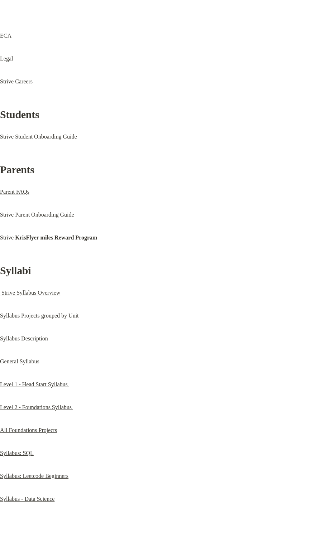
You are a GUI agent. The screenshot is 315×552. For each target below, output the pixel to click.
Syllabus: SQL (17, 453)
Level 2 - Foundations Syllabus (36, 407)
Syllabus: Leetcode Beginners (34, 476)
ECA (5, 36)
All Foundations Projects (28, 430)
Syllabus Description (24, 338)
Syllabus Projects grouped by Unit (39, 316)
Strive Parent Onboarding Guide (37, 215)
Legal (6, 58)
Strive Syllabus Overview (30, 293)
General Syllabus (19, 361)
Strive (48, 237)
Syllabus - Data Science (27, 499)
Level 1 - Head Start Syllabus (34, 384)
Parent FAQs (14, 192)
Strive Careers (16, 81)
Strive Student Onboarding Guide (38, 137)
